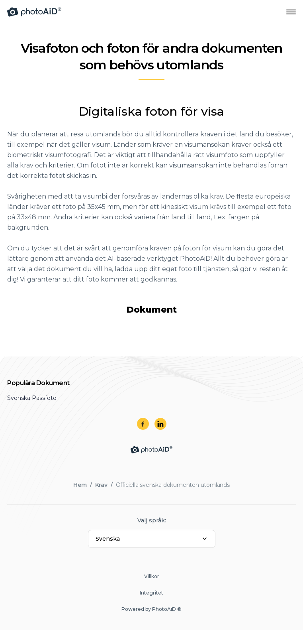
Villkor (151, 576)
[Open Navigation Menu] (291, 12)
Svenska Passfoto (32, 398)
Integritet (151, 593)
